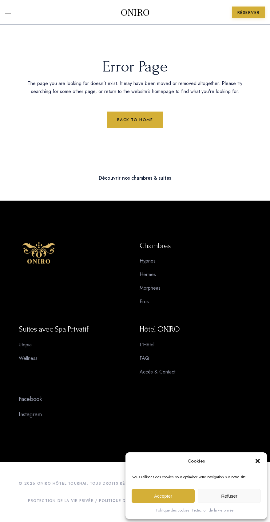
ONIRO (135, 12)
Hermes (148, 274)
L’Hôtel (147, 344)
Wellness (28, 358)
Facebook (30, 399)
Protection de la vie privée (212, 510)
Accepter (163, 496)
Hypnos (148, 260)
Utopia (25, 344)
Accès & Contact (157, 371)
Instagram (30, 414)
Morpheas (150, 288)
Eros (144, 301)
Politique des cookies (172, 510)
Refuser (229, 496)
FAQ (144, 358)
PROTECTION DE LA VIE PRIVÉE (60, 501)
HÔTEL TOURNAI (70, 483)
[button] (258, 461)
